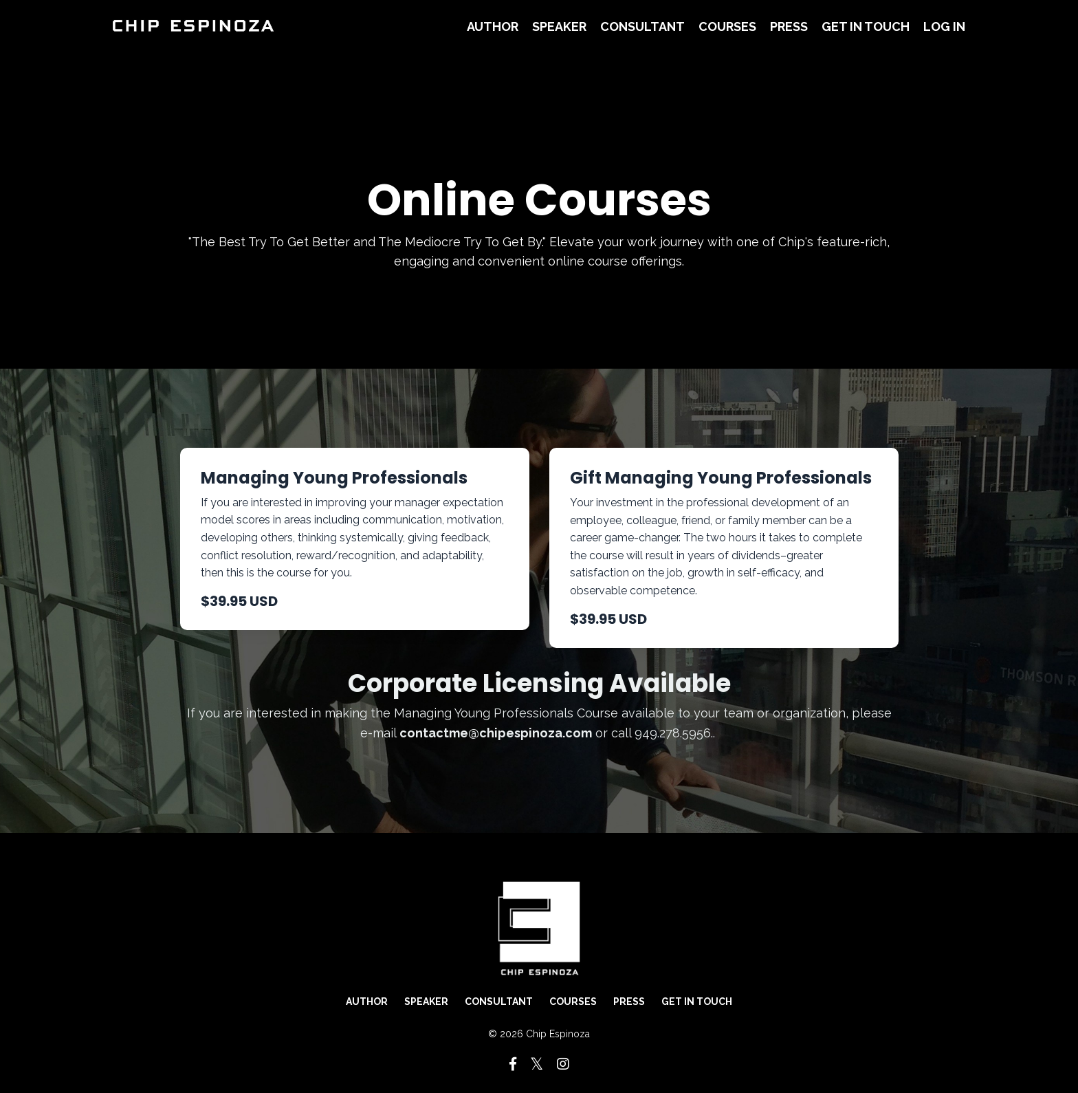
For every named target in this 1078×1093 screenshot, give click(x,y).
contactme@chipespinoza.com (495, 733)
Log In (944, 26)
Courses (727, 26)
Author (492, 26)
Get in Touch (866, 26)
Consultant (642, 26)
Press (789, 26)
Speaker (559, 26)
